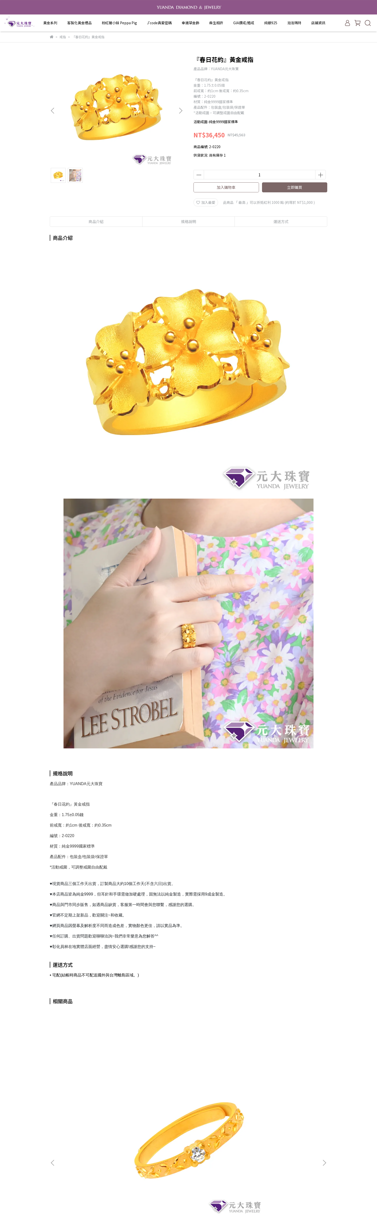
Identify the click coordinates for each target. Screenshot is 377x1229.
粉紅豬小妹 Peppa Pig (119, 22)
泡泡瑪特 (294, 22)
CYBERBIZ (230, 1216)
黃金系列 (50, 22)
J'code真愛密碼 (159, 22)
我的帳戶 (121, 1144)
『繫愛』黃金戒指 (155, 1072)
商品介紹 (96, 221)
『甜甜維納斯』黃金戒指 (222, 1072)
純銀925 (270, 22)
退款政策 (121, 1151)
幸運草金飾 (190, 22)
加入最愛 (205, 202)
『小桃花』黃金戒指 (290, 1072)
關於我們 (121, 1136)
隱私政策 (121, 1159)
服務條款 (121, 1166)
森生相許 (216, 22)
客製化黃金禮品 (79, 22)
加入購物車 (226, 187)
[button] (181, 111)
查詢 (118, 1129)
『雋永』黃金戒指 (87, 1072)
